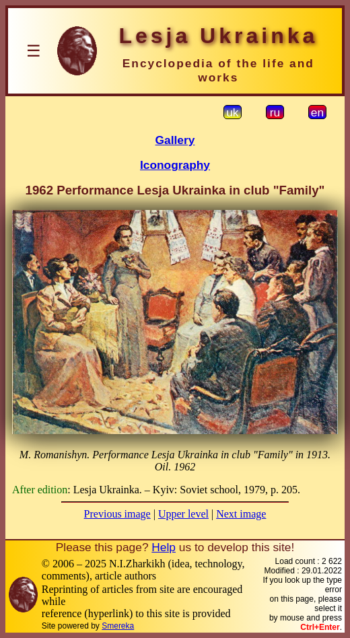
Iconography (175, 165)
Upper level (183, 514)
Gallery (175, 140)
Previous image (117, 514)
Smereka (118, 626)
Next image (241, 514)
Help (163, 547)
